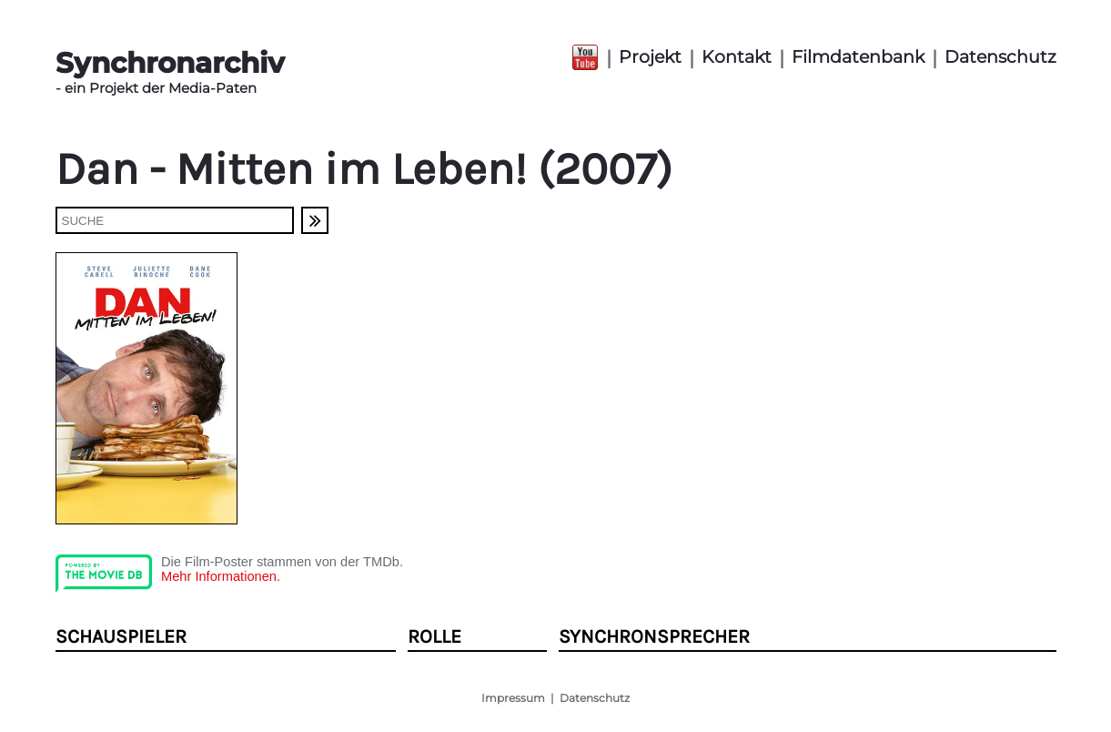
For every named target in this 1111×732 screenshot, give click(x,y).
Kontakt (737, 56)
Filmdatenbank (858, 56)
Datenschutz (1000, 56)
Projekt (650, 56)
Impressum (513, 698)
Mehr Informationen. (220, 576)
